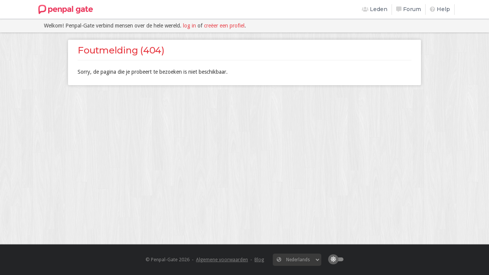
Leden (375, 9)
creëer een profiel (224, 26)
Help (440, 9)
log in (189, 26)
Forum (408, 9)
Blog (259, 259)
